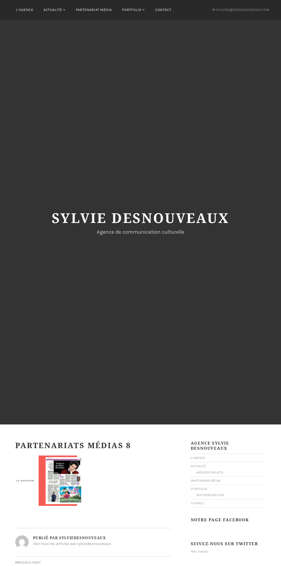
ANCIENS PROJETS (209, 472)
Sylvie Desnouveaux (140, 218)
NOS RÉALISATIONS (210, 495)
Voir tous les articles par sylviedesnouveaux (72, 543)
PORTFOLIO (131, 10)
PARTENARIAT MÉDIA (94, 10)
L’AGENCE (24, 10)
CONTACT (163, 10)
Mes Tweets (199, 551)
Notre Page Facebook (220, 519)
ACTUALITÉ (52, 10)
